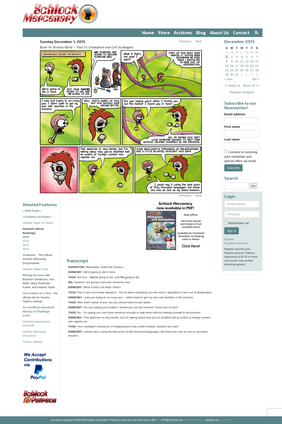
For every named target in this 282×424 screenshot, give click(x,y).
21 (257, 66)
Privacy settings (32, 341)
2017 (26, 245)
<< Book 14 (232, 85)
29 (252, 52)
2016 (26, 249)
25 (232, 52)
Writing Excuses (33, 275)
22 (227, 70)
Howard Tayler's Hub (35, 269)
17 (237, 66)
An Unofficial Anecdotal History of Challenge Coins (38, 311)
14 (257, 61)
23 (232, 70)
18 (242, 66)
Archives (183, 32)
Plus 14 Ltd (225, 420)
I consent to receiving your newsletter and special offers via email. (240, 156)
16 (232, 66)
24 (227, 52)
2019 (26, 236)
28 (247, 52)
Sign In (231, 230)
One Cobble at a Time (37, 293)
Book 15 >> (251, 85)
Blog (201, 32)
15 (227, 66)
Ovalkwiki (29, 255)
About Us (219, 32)
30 (257, 52)
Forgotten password (236, 243)
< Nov (228, 79)
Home (148, 32)
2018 (26, 240)
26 (237, 52)
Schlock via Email (37, 216)
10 (237, 61)
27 (242, 52)
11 (242, 61)
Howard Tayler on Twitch (38, 222)
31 (237, 74)
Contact (241, 32)
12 (247, 61)
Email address (234, 114)
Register (229, 239)
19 (247, 66)
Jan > (255, 79)
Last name (232, 139)
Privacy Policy (194, 420)
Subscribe (233, 168)
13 (252, 61)
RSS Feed (32, 210)
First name (232, 126)
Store (164, 32)
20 (252, 66)
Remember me (236, 223)
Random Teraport (242, 92)
